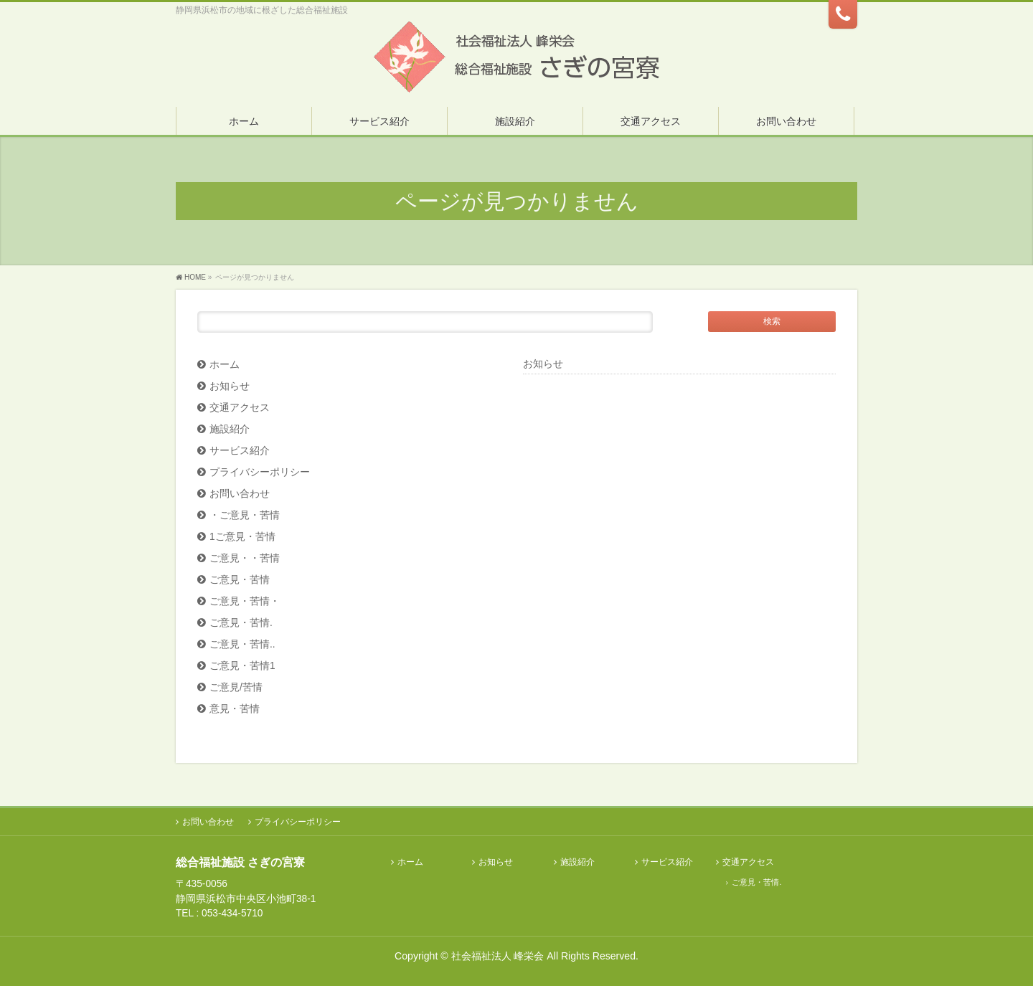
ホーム (224, 364)
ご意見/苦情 (236, 687)
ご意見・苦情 (239, 579)
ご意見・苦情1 (242, 665)
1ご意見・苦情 (242, 536)
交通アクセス (239, 407)
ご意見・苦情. (241, 622)
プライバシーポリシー (259, 472)
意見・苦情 (234, 708)
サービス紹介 (239, 450)
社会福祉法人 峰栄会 (497, 956)
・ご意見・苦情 (244, 515)
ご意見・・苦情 (244, 558)
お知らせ (229, 386)
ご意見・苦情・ (244, 601)
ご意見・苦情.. (242, 644)
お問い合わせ (239, 493)
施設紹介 (229, 429)
